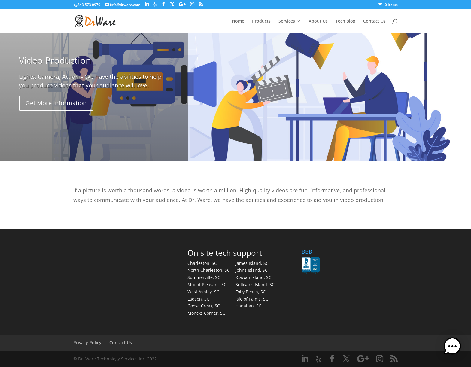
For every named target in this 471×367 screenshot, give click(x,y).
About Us (318, 21)
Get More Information (56, 103)
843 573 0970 (88, 4)
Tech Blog (345, 21)
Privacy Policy (87, 342)
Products (261, 21)
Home (238, 21)
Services (286, 21)
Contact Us (374, 21)
